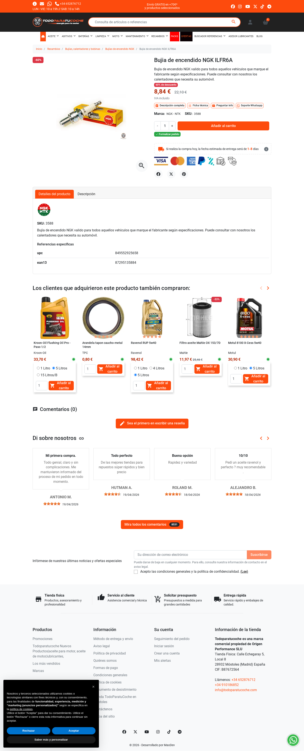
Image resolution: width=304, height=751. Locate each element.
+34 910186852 (227, 685)
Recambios (53, 49)
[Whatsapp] (49, 3)
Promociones (42, 639)
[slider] (51, 503)
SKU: (189, 114)
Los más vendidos (46, 664)
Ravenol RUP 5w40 (143, 343)
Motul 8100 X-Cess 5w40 (244, 343)
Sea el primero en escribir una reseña (152, 423)
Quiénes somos (105, 661)
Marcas (38, 671)
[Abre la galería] (142, 166)
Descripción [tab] (86, 194)
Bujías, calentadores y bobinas (82, 49)
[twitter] (255, 6)
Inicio (39, 49)
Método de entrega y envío (113, 639)
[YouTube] (146, 732)
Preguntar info (222, 105)
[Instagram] (158, 732)
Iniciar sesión (164, 646)
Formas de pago (105, 668)
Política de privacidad (109, 653)
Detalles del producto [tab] (54, 194)
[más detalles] (266, 149)
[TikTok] (169, 732)
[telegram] (269, 6)
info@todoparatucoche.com (236, 690)
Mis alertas (162, 661)
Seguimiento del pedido (172, 639)
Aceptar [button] (74, 730)
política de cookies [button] (21, 709)
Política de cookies (107, 682)
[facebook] (233, 6)
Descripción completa (169, 105)
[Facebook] (124, 732)
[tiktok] (262, 6)
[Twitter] (135, 732)
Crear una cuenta (167, 653)
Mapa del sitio (104, 716)
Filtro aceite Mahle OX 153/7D (200, 343)
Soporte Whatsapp (249, 105)
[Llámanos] (68, 3)
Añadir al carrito (223, 126)
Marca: (159, 114)
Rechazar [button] (28, 730)
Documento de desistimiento (114, 690)
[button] (265, 22)
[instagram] (240, 6)
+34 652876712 (243, 680)
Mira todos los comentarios (152, 524)
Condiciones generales (110, 675)
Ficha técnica (198, 105)
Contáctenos (102, 709)
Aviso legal (101, 646)
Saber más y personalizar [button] (51, 739)
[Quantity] (42, 385)
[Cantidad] (165, 125)
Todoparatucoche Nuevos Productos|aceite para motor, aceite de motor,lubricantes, (59, 651)
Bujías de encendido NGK (119, 49)
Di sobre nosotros (58, 438)
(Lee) (244, 571)
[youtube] (247, 6)
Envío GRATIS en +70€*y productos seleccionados (162, 6)
